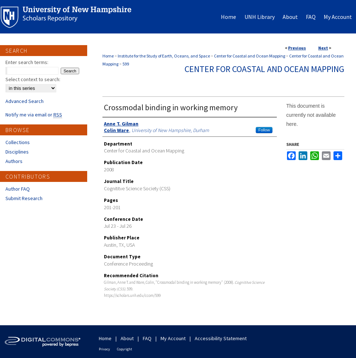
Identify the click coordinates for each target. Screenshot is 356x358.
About (127, 338)
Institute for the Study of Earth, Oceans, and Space (164, 56)
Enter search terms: (26, 62)
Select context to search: (32, 79)
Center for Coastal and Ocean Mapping (249, 56)
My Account (173, 338)
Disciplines (17, 151)
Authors (14, 161)
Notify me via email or (33, 114)
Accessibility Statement (221, 338)
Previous (297, 48)
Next (323, 48)
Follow (264, 130)
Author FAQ (17, 189)
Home (108, 56)
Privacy (104, 349)
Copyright (124, 349)
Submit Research (24, 198)
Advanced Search (24, 101)
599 (125, 64)
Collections (17, 142)
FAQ (147, 338)
